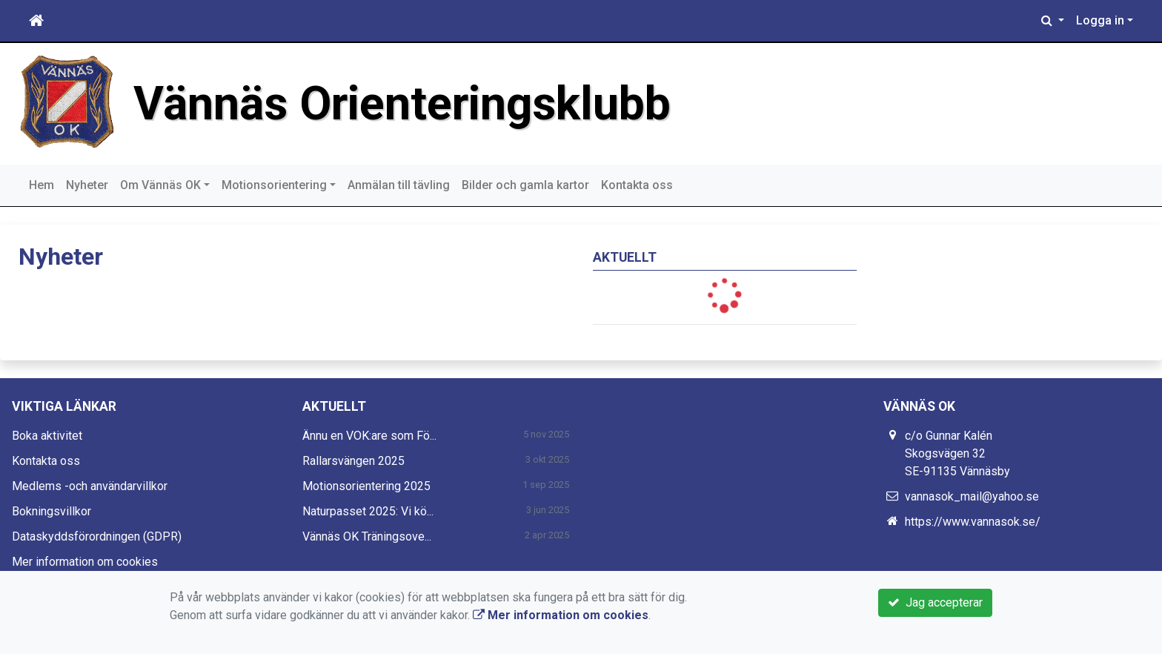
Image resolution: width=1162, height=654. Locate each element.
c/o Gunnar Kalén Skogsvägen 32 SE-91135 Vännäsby (957, 453)
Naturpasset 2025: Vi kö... (368, 511)
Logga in (1100, 20)
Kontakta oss (637, 185)
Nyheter (87, 185)
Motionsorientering (274, 185)
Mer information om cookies (85, 562)
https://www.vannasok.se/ (972, 522)
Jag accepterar (935, 602)
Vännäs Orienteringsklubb (402, 103)
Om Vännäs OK (160, 185)
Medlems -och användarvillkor (89, 486)
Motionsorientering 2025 (366, 486)
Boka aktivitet (47, 436)
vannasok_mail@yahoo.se (972, 496)
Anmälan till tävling (399, 185)
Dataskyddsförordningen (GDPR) (97, 536)
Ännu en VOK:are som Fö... (369, 436)
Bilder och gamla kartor (525, 185)
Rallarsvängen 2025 (353, 461)
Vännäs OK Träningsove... (366, 536)
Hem (41, 185)
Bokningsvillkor (51, 511)
